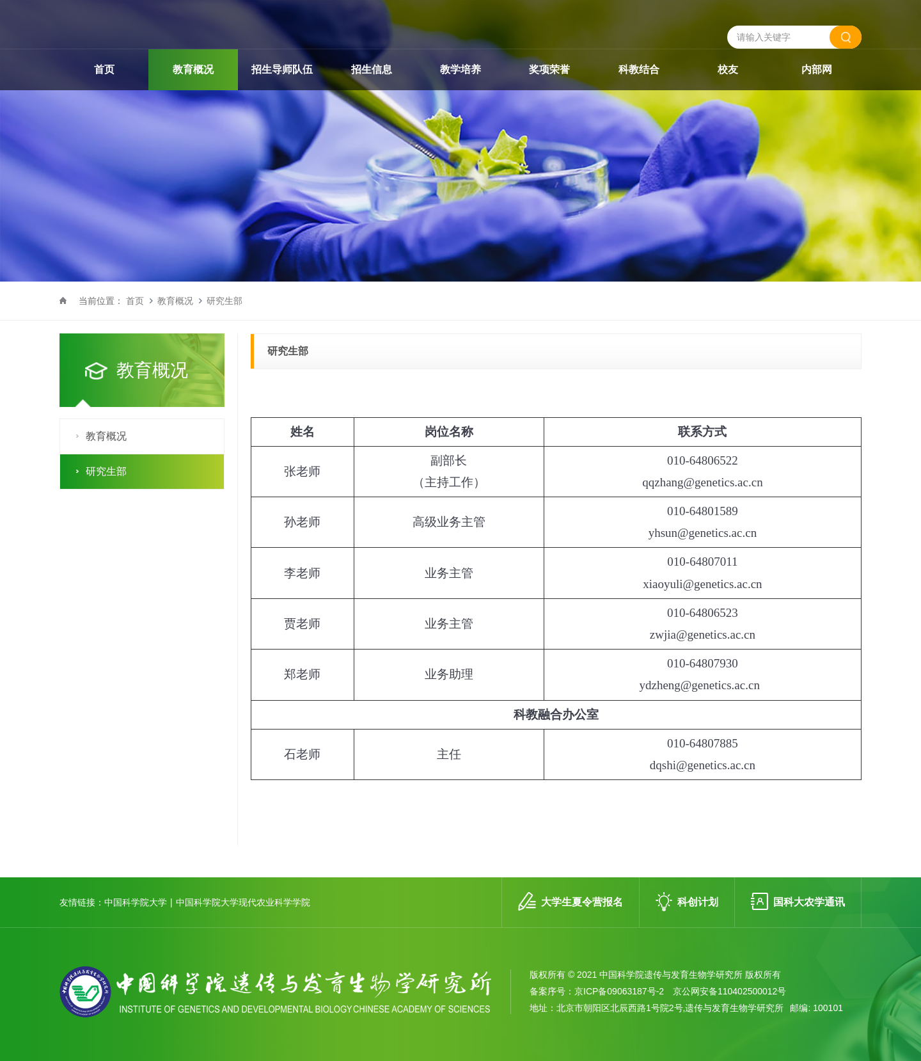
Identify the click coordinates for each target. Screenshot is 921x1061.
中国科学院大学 (135, 902)
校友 (728, 95)
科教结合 (638, 95)
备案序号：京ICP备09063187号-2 (597, 991)
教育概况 (193, 95)
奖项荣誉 (549, 95)
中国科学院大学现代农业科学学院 (243, 902)
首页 (104, 95)
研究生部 (224, 301)
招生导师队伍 (282, 95)
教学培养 (460, 95)
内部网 (816, 95)
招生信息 (371, 95)
